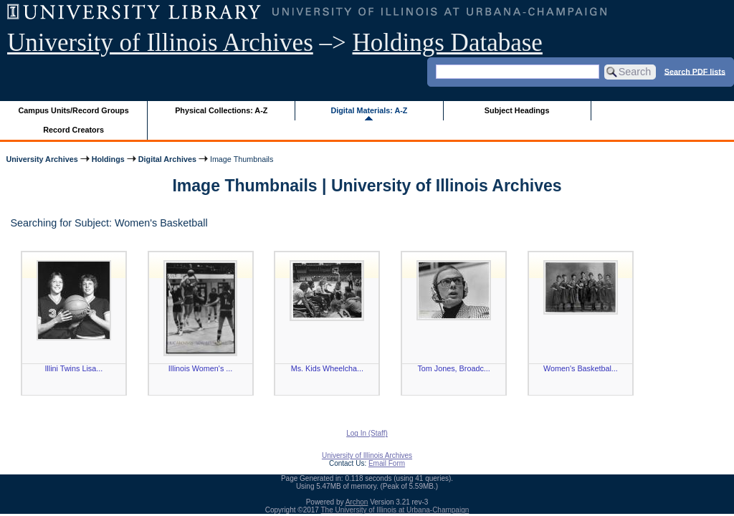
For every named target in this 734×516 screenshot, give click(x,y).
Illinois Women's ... (200, 368)
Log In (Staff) (367, 433)
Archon (356, 502)
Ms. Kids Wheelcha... (327, 368)
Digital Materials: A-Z (368, 110)
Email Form (386, 463)
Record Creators (73, 129)
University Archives (41, 159)
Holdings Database (448, 43)
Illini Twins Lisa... (73, 368)
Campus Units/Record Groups (74, 110)
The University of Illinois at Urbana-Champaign (395, 510)
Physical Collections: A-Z (221, 110)
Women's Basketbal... (580, 368)
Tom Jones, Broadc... (453, 368)
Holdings (108, 159)
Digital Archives (167, 159)
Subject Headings (517, 110)
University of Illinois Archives (160, 43)
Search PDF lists (694, 71)
